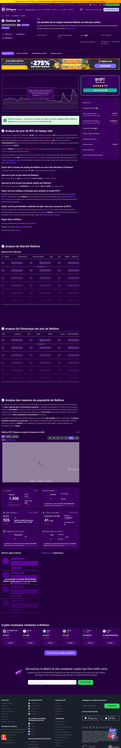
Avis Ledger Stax (32, 742)
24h (86, 35)
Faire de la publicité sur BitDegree (64, 735)
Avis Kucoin (58, 714)
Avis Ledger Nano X (33, 744)
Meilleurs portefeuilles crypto (9, 735)
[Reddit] (107, 727)
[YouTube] (90, 727)
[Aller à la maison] (3, 15)
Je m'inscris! (85, 682)
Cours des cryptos (6, 740)
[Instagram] (104, 727)
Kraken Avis (58, 706)
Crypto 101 (4, 706)
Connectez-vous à (112, 4)
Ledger (7, 163)
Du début (17, 230)
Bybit (25, 157)
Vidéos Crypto (5, 716)
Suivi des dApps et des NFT (8, 742)
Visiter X (35, 490)
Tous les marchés (22, 53)
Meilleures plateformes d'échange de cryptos (13, 729)
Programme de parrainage (62, 732)
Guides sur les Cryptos (7, 711)
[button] (82, 5)
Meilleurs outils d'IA (6, 737)
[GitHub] (110, 727)
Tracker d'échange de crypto (11, 160)
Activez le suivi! (70, 28)
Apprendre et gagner (6, 703)
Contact (57, 745)
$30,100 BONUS (100, 90)
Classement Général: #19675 (8, 25)
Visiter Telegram (33, 512)
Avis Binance (58, 708)
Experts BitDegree (60, 724)
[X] (83, 727)
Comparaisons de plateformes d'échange (12, 732)
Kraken (30, 157)
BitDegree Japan (59, 740)
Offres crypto (4, 719)
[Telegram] (87, 727)
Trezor (13, 163)
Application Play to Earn (7, 722)
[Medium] (100, 727)
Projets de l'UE (59, 729)
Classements (15, 15)
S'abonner (112, 706)
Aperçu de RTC (8, 53)
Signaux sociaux (56, 53)
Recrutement (58, 742)
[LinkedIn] (97, 727)
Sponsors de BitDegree (61, 737)
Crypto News (31, 223)
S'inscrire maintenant (69, 505)
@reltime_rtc (10, 440)
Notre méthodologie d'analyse (63, 727)
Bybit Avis (57, 703)
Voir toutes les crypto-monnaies (60, 653)
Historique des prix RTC (39, 53)
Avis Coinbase (59, 711)
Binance (37, 157)
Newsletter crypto (6, 708)
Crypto (8, 15)
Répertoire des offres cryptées (50, 215)
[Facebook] (93, 727)
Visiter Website (73, 512)
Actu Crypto (4, 714)
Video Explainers (21, 227)
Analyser (10, 643)
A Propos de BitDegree (61, 721)
